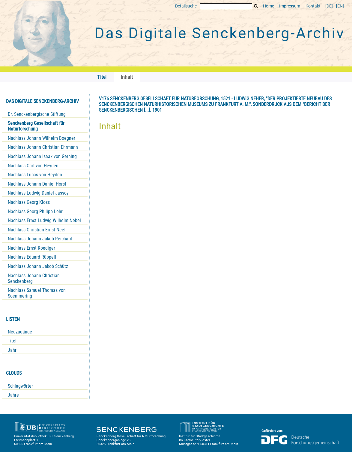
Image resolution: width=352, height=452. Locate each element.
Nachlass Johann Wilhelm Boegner (41, 138)
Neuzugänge (20, 332)
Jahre (13, 395)
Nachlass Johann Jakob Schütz (38, 266)
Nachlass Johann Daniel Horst (37, 184)
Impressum (289, 6)
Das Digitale (219, 33)
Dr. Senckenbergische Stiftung (37, 114)
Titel (12, 341)
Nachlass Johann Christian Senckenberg (34, 278)
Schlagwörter (20, 386)
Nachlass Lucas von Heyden (35, 175)
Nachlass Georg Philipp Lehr (35, 211)
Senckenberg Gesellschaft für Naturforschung (36, 126)
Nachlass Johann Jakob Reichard (40, 239)
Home (268, 6)
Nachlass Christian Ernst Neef (37, 230)
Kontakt (313, 6)
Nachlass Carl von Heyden (33, 166)
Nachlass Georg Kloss (29, 202)
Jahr (12, 350)
